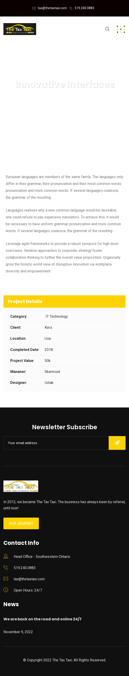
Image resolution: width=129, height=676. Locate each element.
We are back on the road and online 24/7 (42, 619)
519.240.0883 (84, 8)
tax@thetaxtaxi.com (52, 8)
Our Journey (21, 523)
